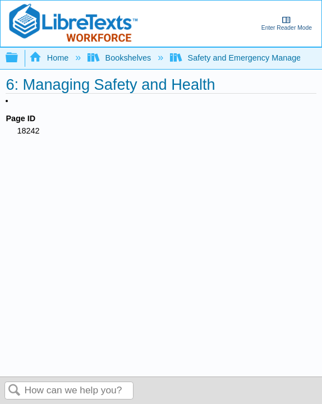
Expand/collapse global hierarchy (19, 58)
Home (50, 57)
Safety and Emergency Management (245, 57)
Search (14, 391)
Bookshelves (120, 57)
